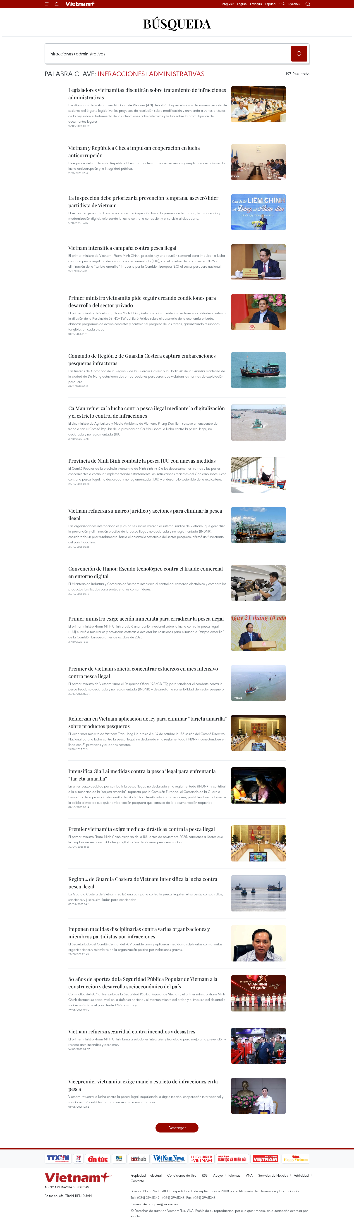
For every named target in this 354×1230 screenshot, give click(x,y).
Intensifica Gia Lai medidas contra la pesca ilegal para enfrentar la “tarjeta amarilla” (142, 775)
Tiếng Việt (227, 4)
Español (270, 4)
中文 (282, 3)
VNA (249, 1175)
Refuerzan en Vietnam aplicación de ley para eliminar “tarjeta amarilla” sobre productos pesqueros (147, 722)
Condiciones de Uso (181, 1175)
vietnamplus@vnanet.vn (160, 1204)
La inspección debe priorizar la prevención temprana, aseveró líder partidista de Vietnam (143, 201)
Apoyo (218, 1175)
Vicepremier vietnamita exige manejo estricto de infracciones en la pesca (143, 1085)
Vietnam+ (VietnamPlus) (81, 3)
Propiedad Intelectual (146, 1175)
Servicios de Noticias (273, 1175)
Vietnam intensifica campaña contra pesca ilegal (122, 247)
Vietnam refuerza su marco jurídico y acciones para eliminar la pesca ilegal (145, 514)
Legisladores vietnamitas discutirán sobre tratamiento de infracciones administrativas (147, 93)
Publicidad (301, 1175)
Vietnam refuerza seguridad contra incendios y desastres (131, 1031)
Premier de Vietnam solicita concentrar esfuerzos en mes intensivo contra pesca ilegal (143, 672)
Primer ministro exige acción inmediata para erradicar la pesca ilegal (146, 618)
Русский (294, 4)
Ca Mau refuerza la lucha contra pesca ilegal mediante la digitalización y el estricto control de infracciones (146, 412)
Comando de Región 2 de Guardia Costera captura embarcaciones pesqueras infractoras (142, 359)
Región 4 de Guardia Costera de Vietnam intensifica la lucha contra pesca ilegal (142, 883)
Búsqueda (177, 23)
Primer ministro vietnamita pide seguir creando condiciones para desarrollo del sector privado (142, 301)
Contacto (137, 1180)
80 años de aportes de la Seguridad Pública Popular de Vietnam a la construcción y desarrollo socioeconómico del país (142, 982)
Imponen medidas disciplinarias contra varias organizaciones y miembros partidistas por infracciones (139, 932)
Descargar (177, 1127)
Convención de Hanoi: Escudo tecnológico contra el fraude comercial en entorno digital (145, 572)
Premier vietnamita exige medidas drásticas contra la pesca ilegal (141, 829)
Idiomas (234, 1175)
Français (256, 4)
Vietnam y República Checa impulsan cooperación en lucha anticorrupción (134, 151)
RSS (205, 1175)
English (242, 4)
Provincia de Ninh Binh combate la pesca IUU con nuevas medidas (142, 460)
